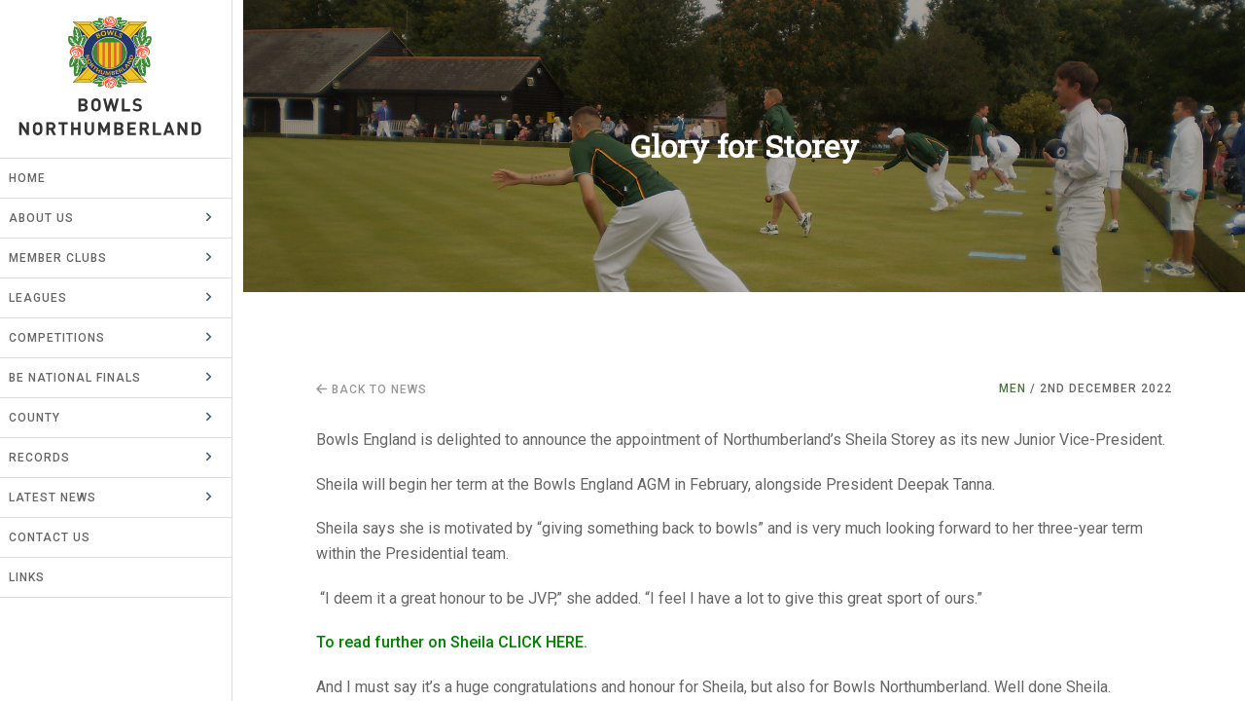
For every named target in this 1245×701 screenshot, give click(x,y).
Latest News (63, 497)
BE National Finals (85, 378)
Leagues (48, 298)
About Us (52, 218)
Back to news (371, 389)
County (45, 417)
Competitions (67, 338)
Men (1012, 388)
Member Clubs (68, 258)
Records (50, 457)
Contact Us (60, 537)
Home (37, 178)
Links (37, 577)
